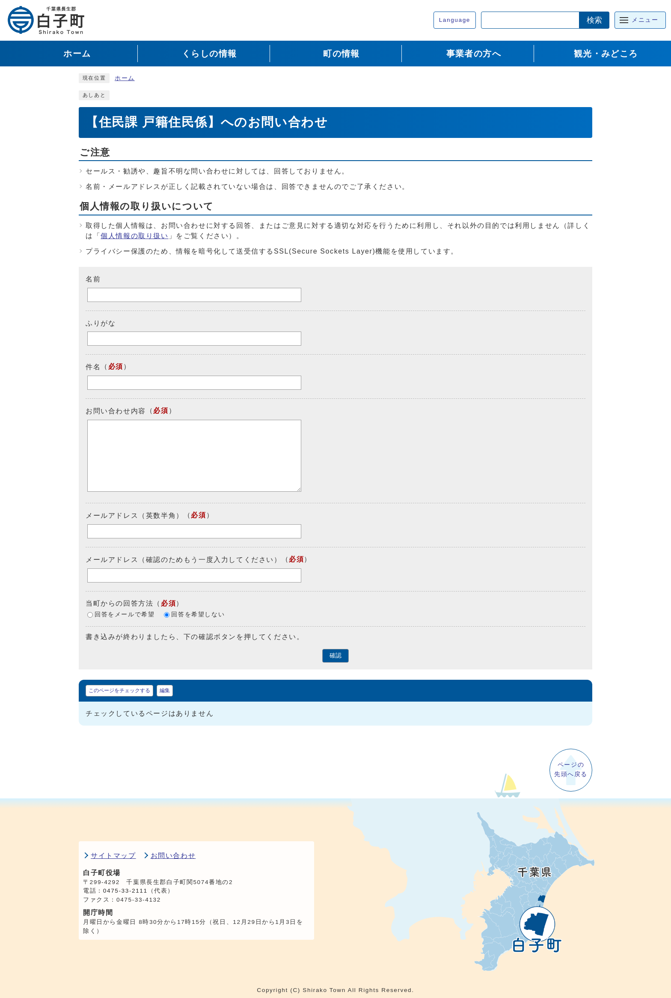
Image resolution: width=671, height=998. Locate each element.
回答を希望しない (198, 614)
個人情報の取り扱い (134, 235)
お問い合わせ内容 (116, 411)
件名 (93, 367)
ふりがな (101, 322)
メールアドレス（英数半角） (135, 515)
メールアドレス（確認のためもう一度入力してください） (184, 559)
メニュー (645, 20)
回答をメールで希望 (124, 614)
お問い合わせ (173, 855)
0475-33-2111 (125, 890)
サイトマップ (113, 855)
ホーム (125, 78)
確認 (335, 655)
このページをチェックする (119, 690)
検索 (594, 20)
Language (454, 20)
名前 (93, 279)
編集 (165, 690)
